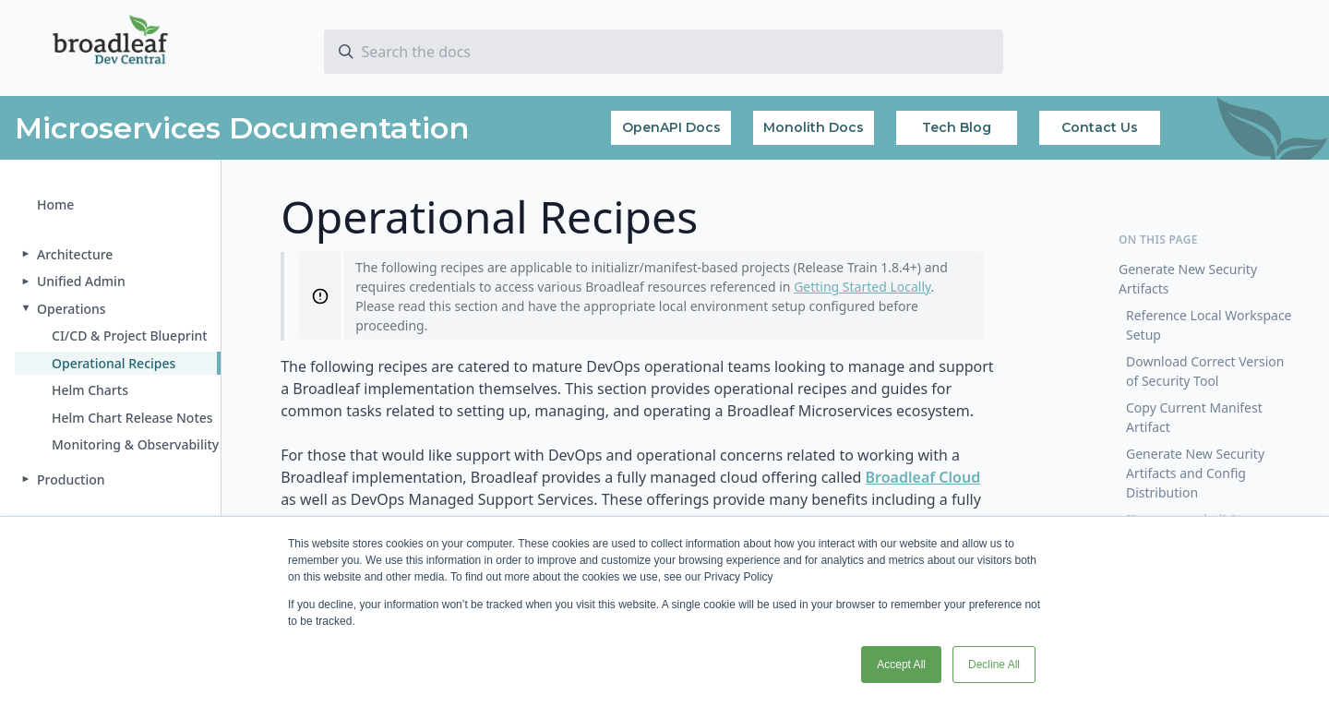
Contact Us (1099, 127)
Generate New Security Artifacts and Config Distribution (1195, 473)
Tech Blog (956, 127)
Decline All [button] (994, 664)
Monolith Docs (813, 127)
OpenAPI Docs (671, 127)
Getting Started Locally (862, 286)
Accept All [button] (901, 664)
